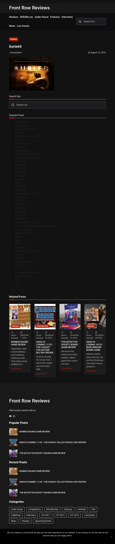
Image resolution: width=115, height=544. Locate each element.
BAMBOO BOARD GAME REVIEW (19, 343)
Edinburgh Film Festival (27, 157)
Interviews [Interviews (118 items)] (31, 515)
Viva (17, 279)
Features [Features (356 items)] (68, 509)
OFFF (18, 243)
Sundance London (25, 261)
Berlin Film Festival (25, 129)
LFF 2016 (20, 215)
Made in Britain (23, 229)
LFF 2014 (20, 211)
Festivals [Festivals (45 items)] (82, 509)
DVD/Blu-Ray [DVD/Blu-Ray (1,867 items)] (52, 509)
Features (20, 175)
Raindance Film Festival (28, 251)
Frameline (20, 186)
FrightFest (20, 190)
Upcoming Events (24, 276)
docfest (19, 147)
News (18, 240)
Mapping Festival (24, 233)
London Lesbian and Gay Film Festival (35, 226)
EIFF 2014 (20, 168)
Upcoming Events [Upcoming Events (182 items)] (43, 521)
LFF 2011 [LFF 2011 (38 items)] (45, 515)
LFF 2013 (20, 208)
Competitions (22, 143)
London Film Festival (26, 222)
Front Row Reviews (29, 8)
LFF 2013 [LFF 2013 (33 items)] (74, 515)
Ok (57, 539)
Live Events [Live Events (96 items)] (89, 515)
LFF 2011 (20, 200)
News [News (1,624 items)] (13, 521)
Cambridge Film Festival (28, 136)
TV (16, 269)
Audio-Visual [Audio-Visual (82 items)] (17, 509)
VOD (17, 283)
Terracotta (20, 265)
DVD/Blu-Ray (22, 150)
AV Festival (21, 125)
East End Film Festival (27, 154)
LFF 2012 (20, 204)
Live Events (21, 218)
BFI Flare (20, 132)
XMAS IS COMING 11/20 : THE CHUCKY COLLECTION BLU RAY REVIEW (44, 347)
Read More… (16, 368)
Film (17, 182)
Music (18, 236)
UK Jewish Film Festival (28, 272)
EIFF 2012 (20, 161)
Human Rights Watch (26, 193)
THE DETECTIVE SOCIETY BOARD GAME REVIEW (69, 345)
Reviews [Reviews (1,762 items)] (25, 521)
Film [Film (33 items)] (93, 509)
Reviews (13, 39)
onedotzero (21, 247)
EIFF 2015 (20, 172)
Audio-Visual (22, 121)
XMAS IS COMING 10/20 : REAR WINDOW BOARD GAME (94, 346)
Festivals (20, 179)
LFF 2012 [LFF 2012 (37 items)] (60, 515)
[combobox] (91, 21)
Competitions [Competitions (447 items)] (34, 509)
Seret (18, 258)
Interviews (20, 197)
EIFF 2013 (20, 165)
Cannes (19, 139)
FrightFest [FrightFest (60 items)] (16, 515)
